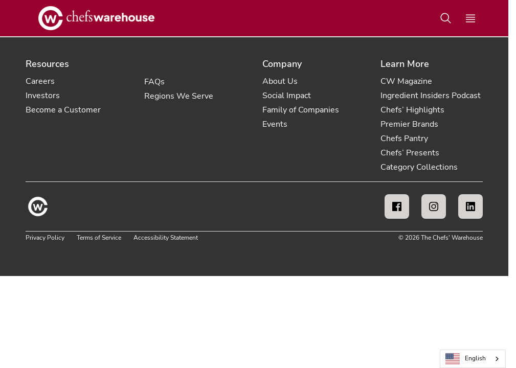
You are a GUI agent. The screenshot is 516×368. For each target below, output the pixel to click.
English (465, 359)
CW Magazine (406, 81)
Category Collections (419, 167)
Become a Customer (63, 110)
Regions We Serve (178, 96)
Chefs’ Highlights (412, 110)
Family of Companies (300, 110)
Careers (40, 81)
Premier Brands (409, 124)
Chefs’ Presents (409, 153)
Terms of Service (99, 238)
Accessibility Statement (165, 238)
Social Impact (286, 95)
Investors (43, 95)
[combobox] (473, 359)
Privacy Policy (45, 238)
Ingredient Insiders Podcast (430, 95)
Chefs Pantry (404, 138)
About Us (280, 81)
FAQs (154, 82)
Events (274, 124)
